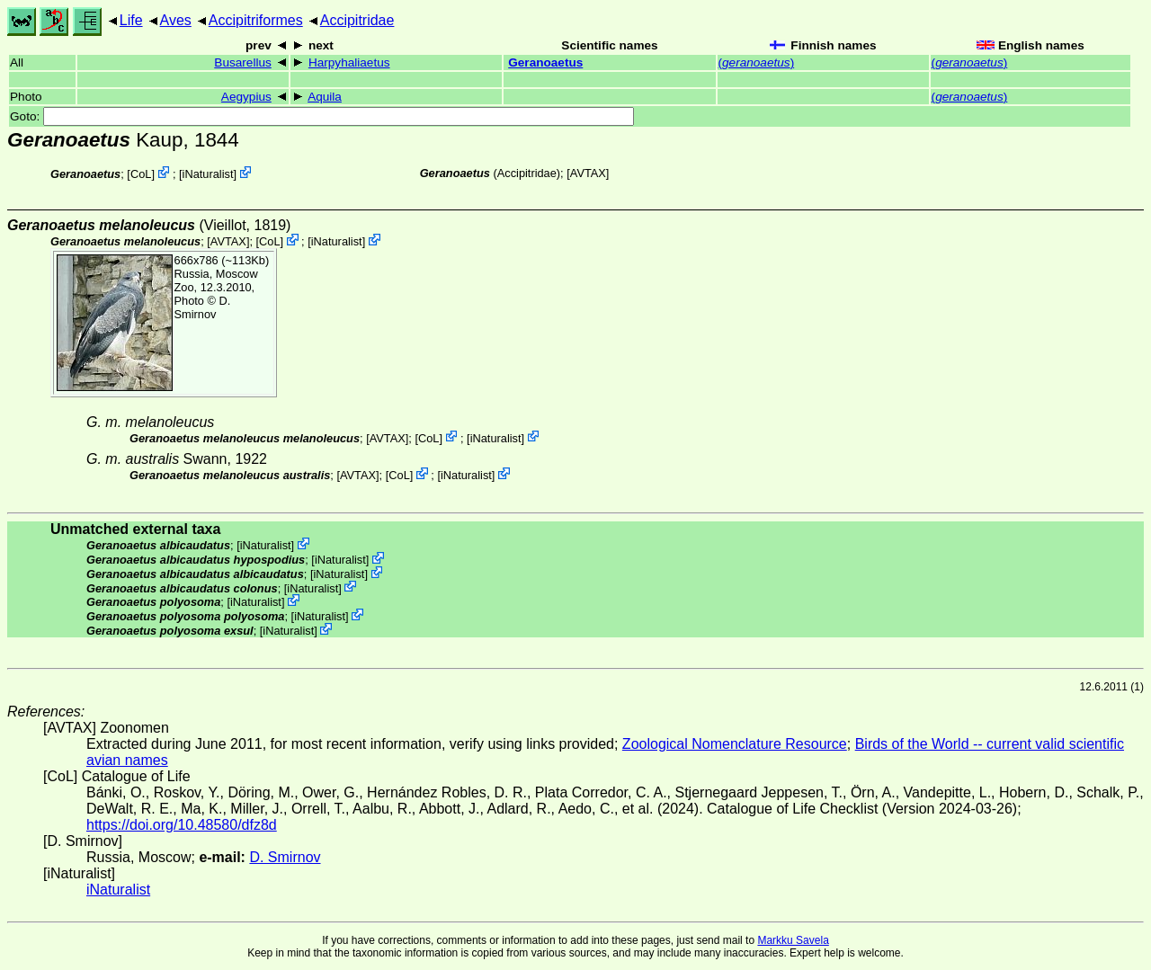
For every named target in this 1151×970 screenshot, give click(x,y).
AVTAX (588, 173)
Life (131, 20)
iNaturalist (208, 174)
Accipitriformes (256, 20)
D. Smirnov (202, 307)
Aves (176, 20)
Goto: (322, 116)
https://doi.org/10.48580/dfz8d (181, 824)
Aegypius (246, 96)
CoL (140, 174)
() (756, 62)
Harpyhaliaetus (349, 62)
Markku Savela (792, 940)
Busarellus (242, 62)
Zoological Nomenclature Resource (734, 744)
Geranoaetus (545, 62)
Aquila (325, 96)
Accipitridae (357, 20)
